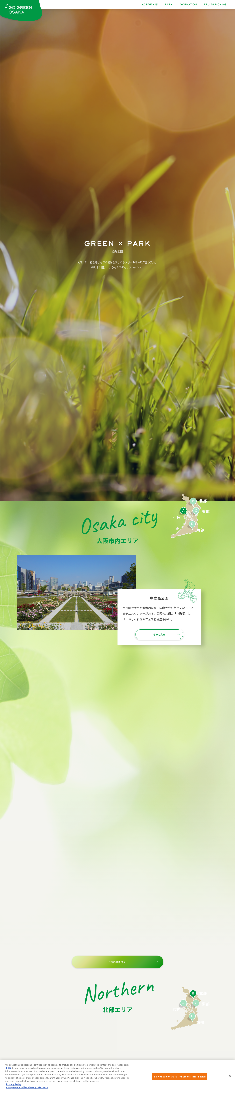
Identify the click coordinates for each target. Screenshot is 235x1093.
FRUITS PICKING (215, 4)
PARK (168, 4)
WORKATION (188, 4)
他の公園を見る (117, 962)
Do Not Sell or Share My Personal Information (180, 1076)
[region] (117, 1076)
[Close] (229, 1076)
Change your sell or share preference (27, 1087)
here (9, 1067)
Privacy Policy (13, 1084)
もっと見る (159, 634)
